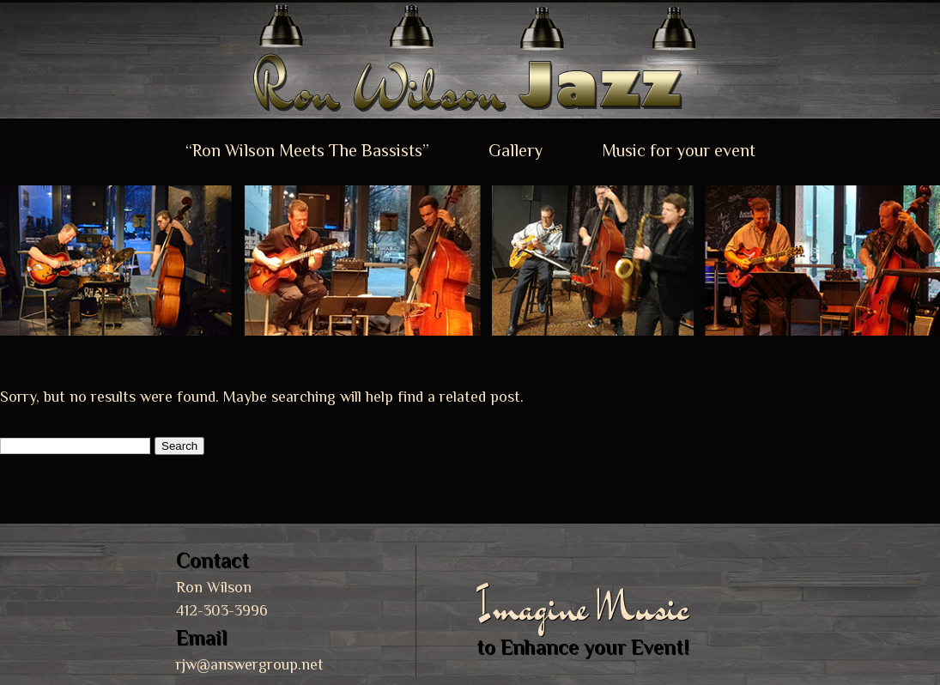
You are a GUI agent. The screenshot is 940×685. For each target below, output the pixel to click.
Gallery (515, 150)
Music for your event (678, 150)
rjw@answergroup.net (250, 664)
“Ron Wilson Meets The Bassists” (307, 150)
